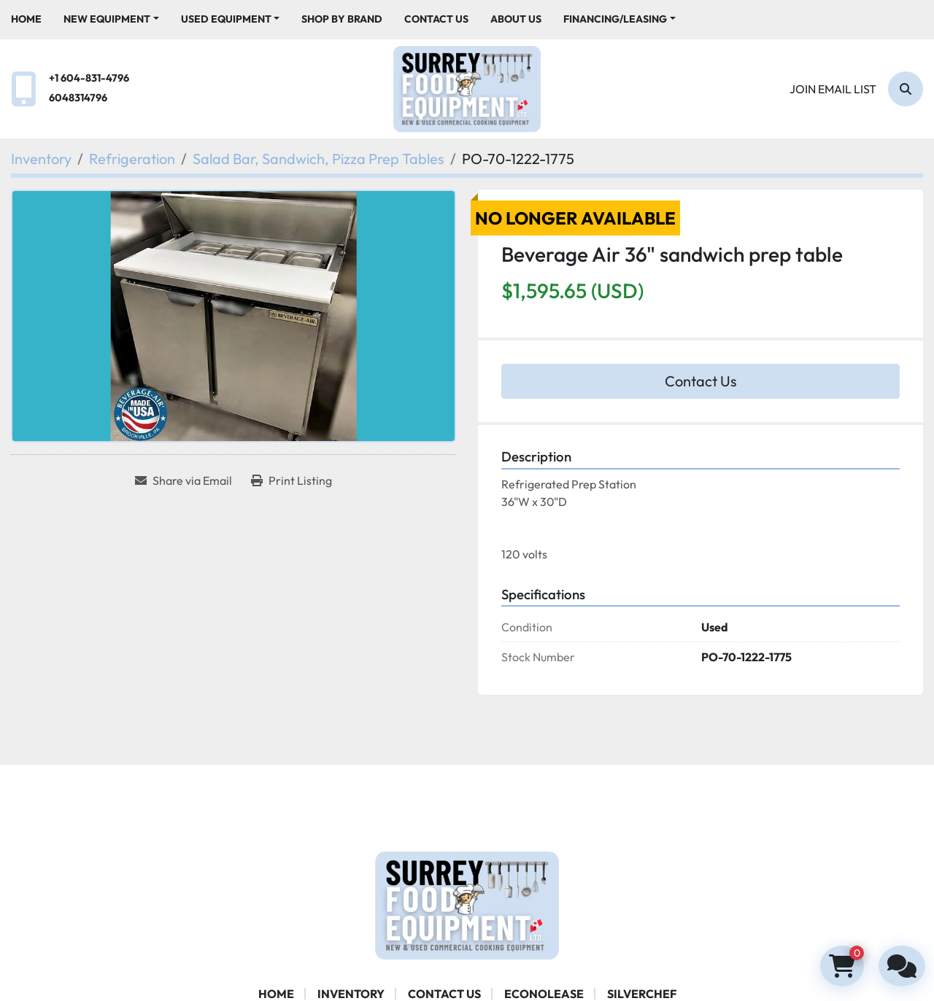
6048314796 (78, 97)
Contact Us (436, 19)
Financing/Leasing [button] (615, 19)
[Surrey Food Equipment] (467, 904)
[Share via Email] (184, 480)
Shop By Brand (341, 19)
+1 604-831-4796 (89, 78)
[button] (111, 19)
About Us (515, 19)
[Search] (905, 88)
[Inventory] (41, 158)
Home (26, 19)
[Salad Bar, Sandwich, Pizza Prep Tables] (318, 158)
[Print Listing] (291, 480)
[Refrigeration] (132, 158)
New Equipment (106, 19)
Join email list (833, 89)
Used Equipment (226, 19)
